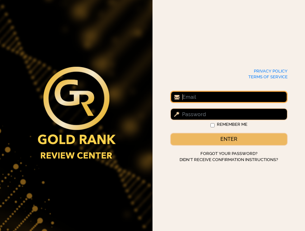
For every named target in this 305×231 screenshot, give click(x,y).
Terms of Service (268, 76)
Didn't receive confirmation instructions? (229, 159)
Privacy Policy (271, 71)
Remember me (232, 124)
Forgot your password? (228, 153)
